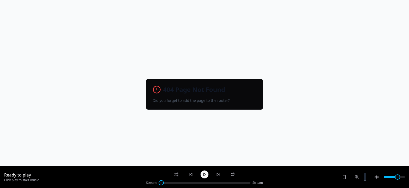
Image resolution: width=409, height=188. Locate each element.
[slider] (161, 182)
